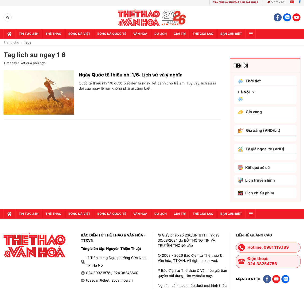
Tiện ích (241, 65)
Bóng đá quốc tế (111, 34)
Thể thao (53, 34)
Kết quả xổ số (254, 167)
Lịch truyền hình (256, 180)
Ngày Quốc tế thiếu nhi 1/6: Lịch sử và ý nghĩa (131, 75)
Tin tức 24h (29, 34)
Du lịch (160, 34)
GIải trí (180, 34)
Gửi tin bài (276, 2)
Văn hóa (140, 34)
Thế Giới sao (203, 34)
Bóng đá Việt (79, 34)
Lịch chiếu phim (256, 193)
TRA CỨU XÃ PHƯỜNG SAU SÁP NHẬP (235, 2)
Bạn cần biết (231, 34)
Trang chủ (11, 42)
